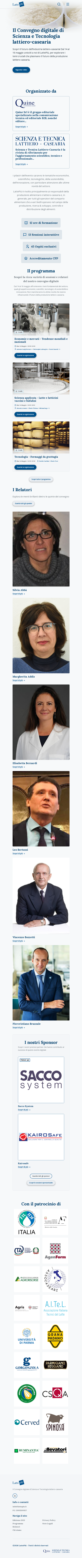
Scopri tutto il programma (41, 479)
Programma (18, 1523)
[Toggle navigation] (68, 4)
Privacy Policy (49, 1520)
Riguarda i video (21, 70)
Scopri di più (21, 126)
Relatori (16, 1527)
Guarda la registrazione (25, 355)
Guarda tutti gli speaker (23, 503)
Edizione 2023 (19, 1520)
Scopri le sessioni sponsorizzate (41, 1183)
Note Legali (47, 1523)
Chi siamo (17, 1530)
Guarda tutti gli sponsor (41, 1176)
